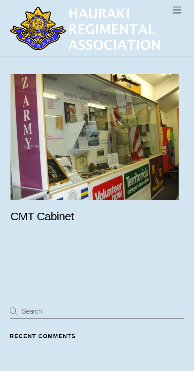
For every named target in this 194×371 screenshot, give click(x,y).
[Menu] (176, 10)
